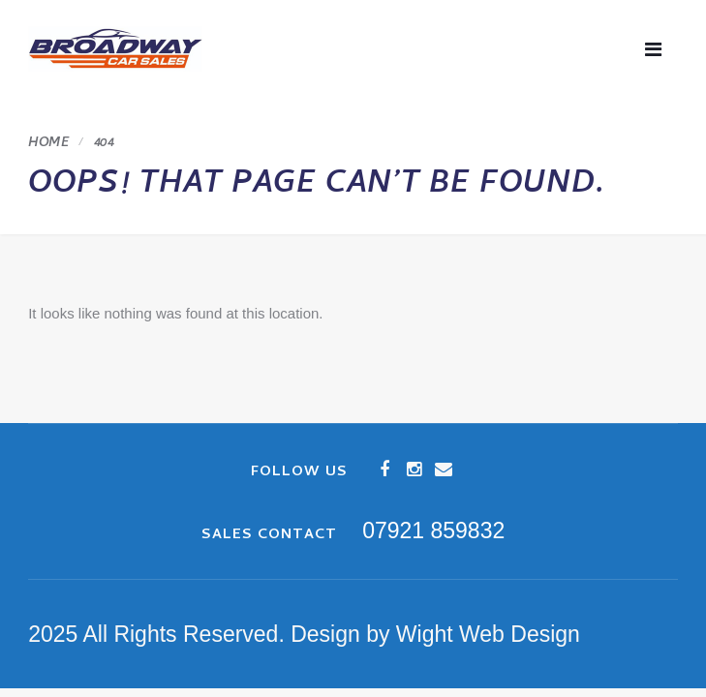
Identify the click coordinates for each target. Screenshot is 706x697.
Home (48, 144)
